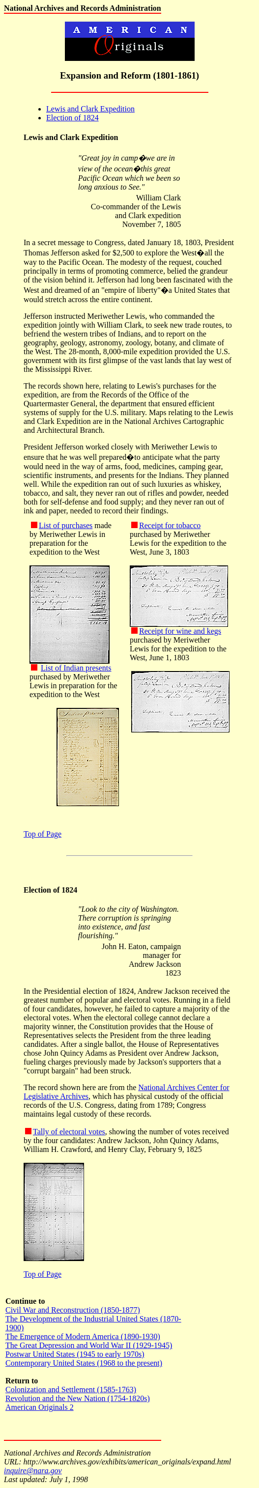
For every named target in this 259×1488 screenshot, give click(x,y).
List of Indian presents (76, 668)
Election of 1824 (72, 117)
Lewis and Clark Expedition (90, 109)
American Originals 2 (39, 1407)
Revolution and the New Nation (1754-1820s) (77, 1398)
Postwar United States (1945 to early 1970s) (74, 1354)
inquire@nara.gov (33, 1470)
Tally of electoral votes (69, 1131)
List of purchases (65, 525)
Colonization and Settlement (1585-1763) (70, 1389)
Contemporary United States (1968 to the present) (83, 1363)
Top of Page (42, 834)
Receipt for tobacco (170, 525)
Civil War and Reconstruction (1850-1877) (72, 1310)
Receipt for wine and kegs (180, 631)
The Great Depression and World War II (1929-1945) (88, 1345)
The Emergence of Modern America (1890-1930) (82, 1336)
